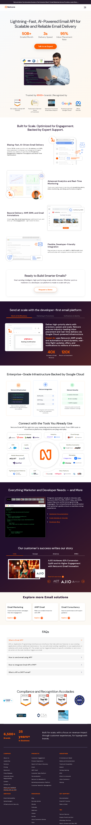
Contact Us (7, 784)
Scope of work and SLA (66, 817)
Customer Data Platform (39, 773)
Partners (6, 764)
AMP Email (35, 770)
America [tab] (56, 554)
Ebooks (34, 804)
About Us (6, 758)
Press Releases (8, 773)
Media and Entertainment (67, 761)
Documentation (64, 798)
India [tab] (14, 554)
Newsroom (7, 770)
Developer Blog (54, 522)
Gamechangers (8, 801)
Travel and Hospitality (65, 764)
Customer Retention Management (41, 785)
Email (33, 767)
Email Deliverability (9, 798)
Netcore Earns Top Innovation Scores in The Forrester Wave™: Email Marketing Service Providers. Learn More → (46, 2)
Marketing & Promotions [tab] (45, 316)
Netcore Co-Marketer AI (38, 779)
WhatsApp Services (65, 820)
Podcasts (34, 807)
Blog (33, 798)
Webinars (34, 810)
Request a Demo (45, 290)
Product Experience (37, 761)
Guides (33, 816)
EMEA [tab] (76, 554)
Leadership (7, 761)
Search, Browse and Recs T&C (68, 823)
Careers (6, 781)
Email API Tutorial (64, 801)
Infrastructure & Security (11, 804)
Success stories (36, 801)
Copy (42, 505)
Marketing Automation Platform (41, 782)
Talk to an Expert (45, 46)
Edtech (61, 767)
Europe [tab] (35, 554)
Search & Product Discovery (40, 764)
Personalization (36, 776)
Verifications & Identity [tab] (72, 316)
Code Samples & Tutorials (58, 518)
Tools (33, 822)
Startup (61, 782)
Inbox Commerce (64, 779)
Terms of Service (64, 814)
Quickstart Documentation (58, 514)
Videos (33, 813)
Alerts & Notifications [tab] (19, 316)
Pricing (6, 767)
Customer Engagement (38, 758)
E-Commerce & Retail (65, 758)
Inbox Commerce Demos (39, 819)
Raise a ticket (63, 804)
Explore (12, 618)
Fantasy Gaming (64, 770)
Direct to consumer (65, 776)
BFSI (60, 773)
